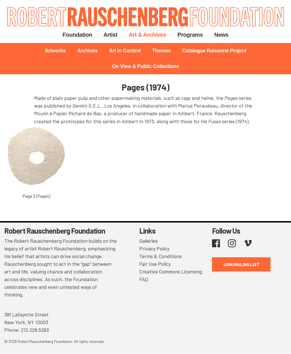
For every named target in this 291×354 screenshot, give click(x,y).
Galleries (148, 241)
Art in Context (125, 50)
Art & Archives (147, 35)
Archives (87, 50)
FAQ (143, 279)
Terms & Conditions (160, 256)
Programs (190, 35)
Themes (161, 50)
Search (241, 35)
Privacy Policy (154, 248)
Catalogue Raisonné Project (214, 50)
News (221, 35)
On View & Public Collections (145, 66)
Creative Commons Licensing (170, 271)
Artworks (55, 50)
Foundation (77, 35)
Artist (110, 35)
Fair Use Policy (155, 264)
